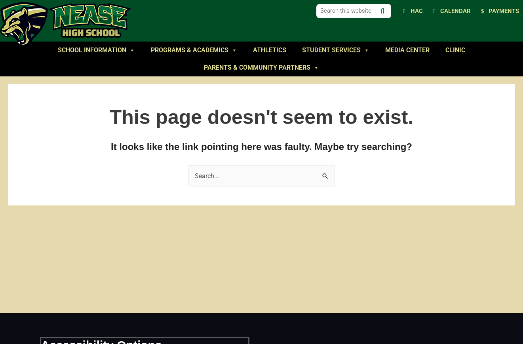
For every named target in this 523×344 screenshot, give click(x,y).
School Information (96, 50)
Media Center (407, 50)
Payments (504, 11)
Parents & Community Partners (261, 67)
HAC (417, 11)
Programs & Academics (194, 50)
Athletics (269, 50)
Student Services (335, 50)
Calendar (455, 11)
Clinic (455, 50)
